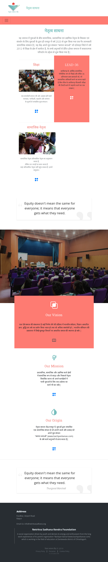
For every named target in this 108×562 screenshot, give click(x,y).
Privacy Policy (40, 551)
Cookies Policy (64, 551)
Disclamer (52, 551)
